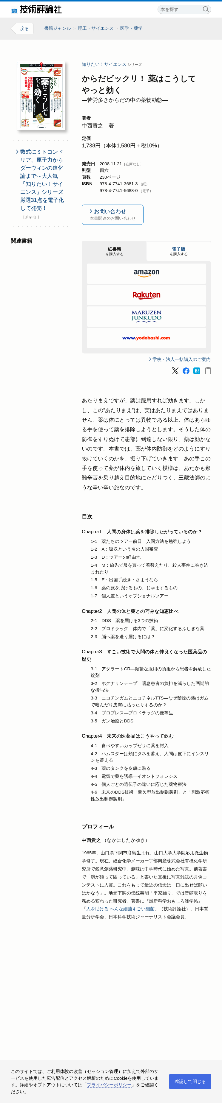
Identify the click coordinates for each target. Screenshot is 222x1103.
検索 (205, 8)
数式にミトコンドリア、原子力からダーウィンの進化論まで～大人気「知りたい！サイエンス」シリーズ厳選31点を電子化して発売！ (42, 180)
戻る (24, 28)
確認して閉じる (190, 1081)
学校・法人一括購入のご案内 (181, 359)
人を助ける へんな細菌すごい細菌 (120, 908)
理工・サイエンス (96, 28)
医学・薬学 (131, 28)
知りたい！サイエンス (104, 64)
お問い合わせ (112, 215)
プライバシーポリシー (109, 1084)
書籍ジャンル (57, 28)
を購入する (114, 251)
